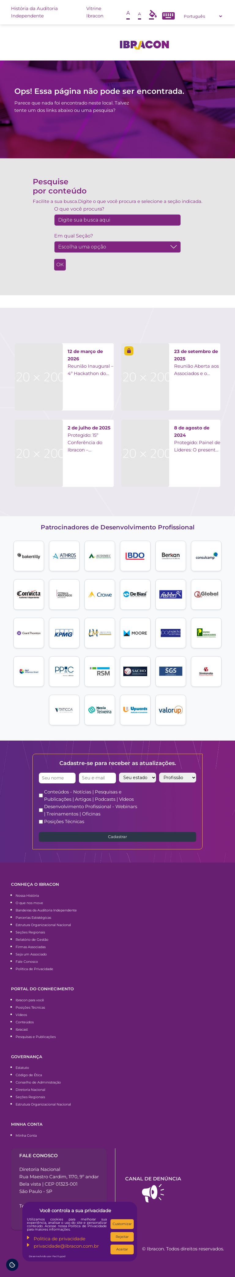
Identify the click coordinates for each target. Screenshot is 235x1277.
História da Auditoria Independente (34, 12)
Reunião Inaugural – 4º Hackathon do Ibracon (91, 362)
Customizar (122, 1224)
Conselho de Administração (38, 1082)
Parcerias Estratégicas (33, 917)
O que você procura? (79, 209)
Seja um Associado (31, 954)
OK (60, 264)
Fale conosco (38, 1155)
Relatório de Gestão (32, 939)
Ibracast (22, 1029)
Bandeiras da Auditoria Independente (46, 910)
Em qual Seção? (73, 236)
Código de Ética (29, 1075)
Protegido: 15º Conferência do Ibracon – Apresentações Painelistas (89, 439)
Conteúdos (25, 1022)
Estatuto (22, 1067)
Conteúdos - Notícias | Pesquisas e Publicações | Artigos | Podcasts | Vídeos (89, 795)
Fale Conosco (27, 961)
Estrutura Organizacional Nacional (43, 925)
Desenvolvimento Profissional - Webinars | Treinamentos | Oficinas (90, 810)
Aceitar (122, 1249)
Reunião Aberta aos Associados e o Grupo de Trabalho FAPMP (196, 362)
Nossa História (27, 895)
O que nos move (29, 903)
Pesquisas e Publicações (36, 1037)
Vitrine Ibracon (94, 12)
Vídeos (21, 1015)
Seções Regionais (30, 932)
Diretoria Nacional (30, 1089)
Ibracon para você (30, 1000)
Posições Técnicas (64, 821)
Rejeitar (122, 1237)
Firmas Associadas (31, 947)
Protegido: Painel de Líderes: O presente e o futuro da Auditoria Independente (197, 439)
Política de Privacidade (34, 969)
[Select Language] (203, 16)
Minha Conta (26, 1135)
